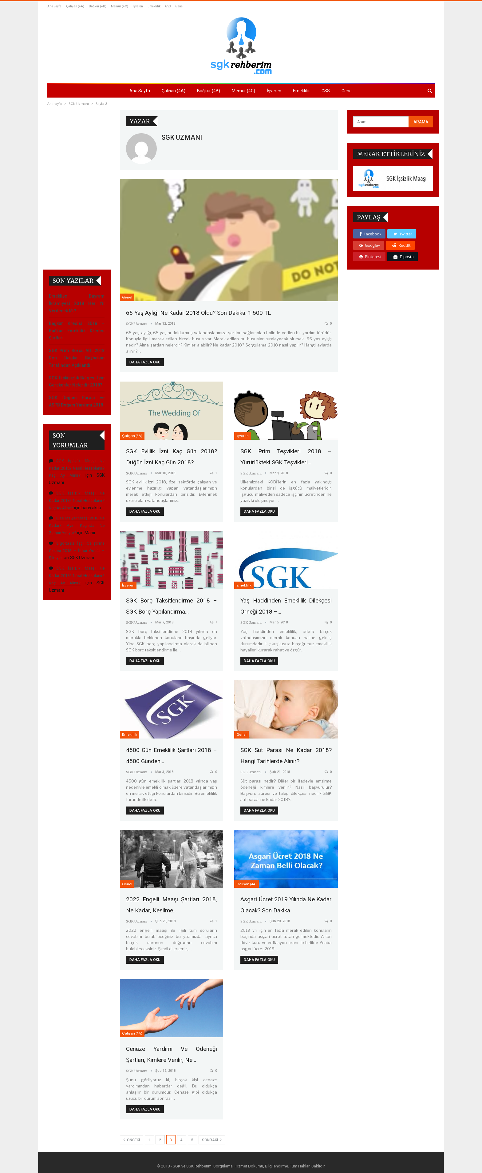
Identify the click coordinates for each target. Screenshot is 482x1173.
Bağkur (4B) (97, 6)
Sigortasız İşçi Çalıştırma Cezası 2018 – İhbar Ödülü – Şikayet (77, 391)
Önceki (131, 1136)
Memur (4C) (119, 6)
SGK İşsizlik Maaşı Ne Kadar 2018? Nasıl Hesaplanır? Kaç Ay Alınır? (77, 308)
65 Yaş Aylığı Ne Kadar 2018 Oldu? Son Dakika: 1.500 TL (201, 312)
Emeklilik (154, 6)
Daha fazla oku (144, 362)
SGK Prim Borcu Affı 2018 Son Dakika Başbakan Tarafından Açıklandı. (77, 198)
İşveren (138, 6)
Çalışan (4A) (75, 6)
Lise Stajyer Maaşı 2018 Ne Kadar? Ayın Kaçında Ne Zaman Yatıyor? (77, 366)
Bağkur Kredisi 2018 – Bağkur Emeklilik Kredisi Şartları (77, 171)
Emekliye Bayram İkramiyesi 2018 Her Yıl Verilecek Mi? (77, 144)
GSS (168, 6)
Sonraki (212, 1136)
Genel (179, 6)
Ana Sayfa (54, 6)
